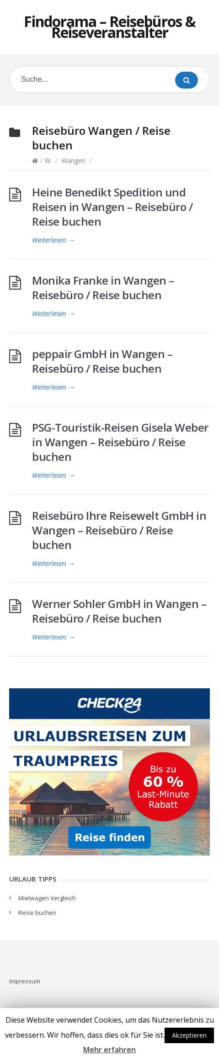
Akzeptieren (189, 1035)
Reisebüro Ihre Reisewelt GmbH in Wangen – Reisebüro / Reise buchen (119, 530)
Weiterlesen (53, 239)
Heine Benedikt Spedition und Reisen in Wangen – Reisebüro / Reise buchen (112, 207)
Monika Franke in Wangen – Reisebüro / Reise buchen (103, 287)
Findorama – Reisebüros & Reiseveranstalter (110, 26)
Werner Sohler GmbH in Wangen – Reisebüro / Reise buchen (119, 611)
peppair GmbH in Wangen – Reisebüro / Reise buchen (102, 361)
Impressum (24, 981)
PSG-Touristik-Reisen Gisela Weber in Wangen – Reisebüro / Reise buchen (120, 442)
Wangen (73, 160)
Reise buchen (37, 912)
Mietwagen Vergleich (47, 898)
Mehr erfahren (109, 1050)
